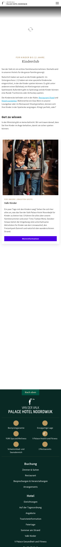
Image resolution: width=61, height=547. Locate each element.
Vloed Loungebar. (9, 100)
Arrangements (30, 486)
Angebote (30, 513)
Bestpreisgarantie (16, 424)
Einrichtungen (30, 501)
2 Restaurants (45, 446)
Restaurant (30, 475)
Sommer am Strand (30, 530)
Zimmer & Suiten (30, 469)
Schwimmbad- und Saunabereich (16, 448)
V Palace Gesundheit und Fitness (31, 541)
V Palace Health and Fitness (44, 435)
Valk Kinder (30, 535)
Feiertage (30, 524)
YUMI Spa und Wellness (16, 435)
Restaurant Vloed (46, 97)
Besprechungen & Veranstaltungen (30, 481)
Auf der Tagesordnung (30, 507)
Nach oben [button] (30, 392)
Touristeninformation (30, 518)
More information (30, 238)
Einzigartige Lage (45, 424)
